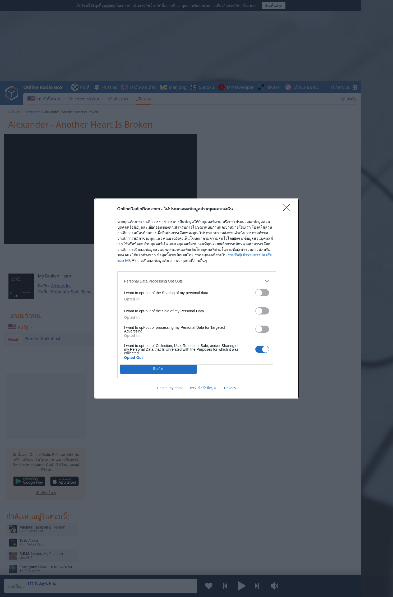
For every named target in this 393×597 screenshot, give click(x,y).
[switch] (262, 292)
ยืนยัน (158, 369)
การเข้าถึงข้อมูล (203, 388)
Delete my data (169, 388)
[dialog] (196, 298)
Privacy (230, 388)
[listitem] (196, 281)
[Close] (288, 209)
